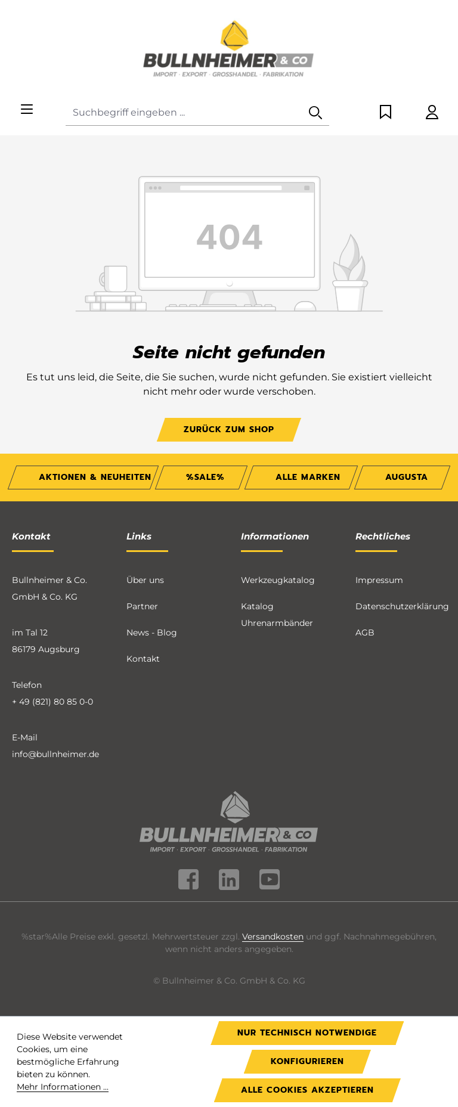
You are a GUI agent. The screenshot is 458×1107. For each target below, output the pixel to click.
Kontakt (143, 658)
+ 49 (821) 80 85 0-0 (52, 701)
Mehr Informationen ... (63, 1086)
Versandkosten (273, 936)
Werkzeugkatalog (278, 580)
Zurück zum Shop (229, 429)
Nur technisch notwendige (307, 1033)
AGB (365, 632)
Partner (142, 606)
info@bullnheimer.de (55, 754)
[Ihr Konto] (432, 113)
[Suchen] (315, 113)
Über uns (145, 580)
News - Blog (151, 632)
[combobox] (184, 113)
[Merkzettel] (385, 113)
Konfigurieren (307, 1061)
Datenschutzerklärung (402, 606)
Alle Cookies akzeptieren (307, 1090)
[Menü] (27, 110)
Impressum (379, 580)
